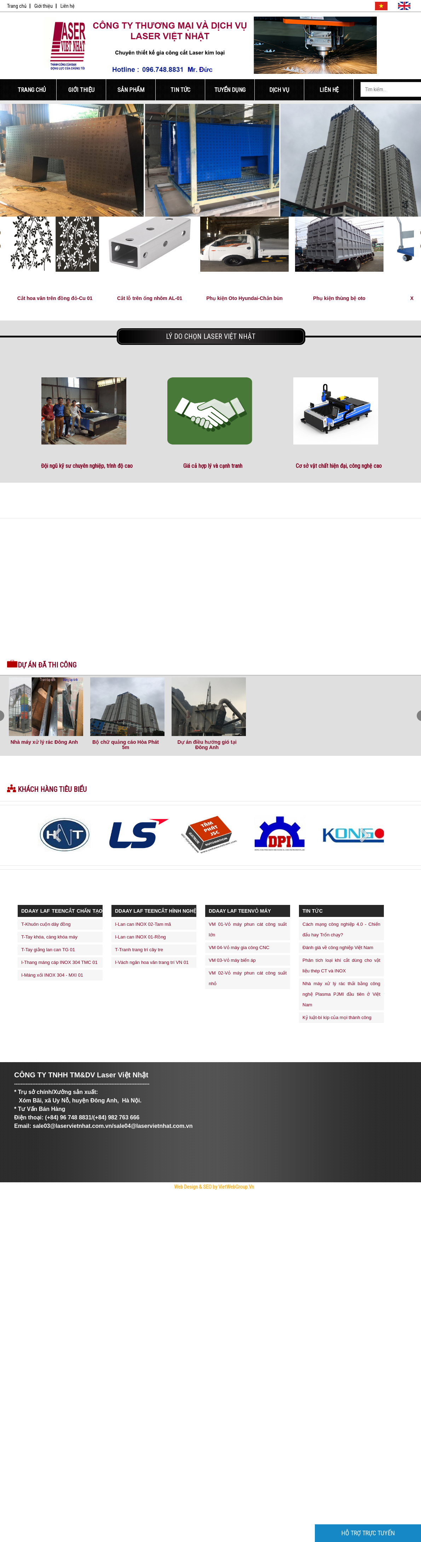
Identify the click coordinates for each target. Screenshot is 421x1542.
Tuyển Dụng (230, 89)
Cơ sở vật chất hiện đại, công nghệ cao (339, 466)
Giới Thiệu (81, 89)
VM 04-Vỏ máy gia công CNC (239, 947)
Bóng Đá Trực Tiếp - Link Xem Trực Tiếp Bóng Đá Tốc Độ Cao (129, 1200)
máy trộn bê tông (200, 1200)
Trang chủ (17, 6)
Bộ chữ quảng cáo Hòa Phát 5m (125, 744)
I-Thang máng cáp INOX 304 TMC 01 (59, 962)
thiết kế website (175, 1200)
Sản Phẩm (130, 89)
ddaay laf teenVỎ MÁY (240, 911)
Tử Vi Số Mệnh (161, 1200)
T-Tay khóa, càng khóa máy (49, 937)
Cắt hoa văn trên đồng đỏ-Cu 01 (55, 298)
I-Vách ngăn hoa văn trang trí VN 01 (152, 962)
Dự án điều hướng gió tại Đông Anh (206, 744)
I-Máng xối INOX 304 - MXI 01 (52, 975)
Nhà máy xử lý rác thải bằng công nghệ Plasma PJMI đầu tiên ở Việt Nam (341, 994)
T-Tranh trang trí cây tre (139, 949)
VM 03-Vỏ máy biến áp (232, 960)
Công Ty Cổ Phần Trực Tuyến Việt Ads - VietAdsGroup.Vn (80, 1200)
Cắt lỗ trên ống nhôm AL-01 (149, 298)
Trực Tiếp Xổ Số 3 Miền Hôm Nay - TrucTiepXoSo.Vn (35, 1200)
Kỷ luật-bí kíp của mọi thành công (336, 1017)
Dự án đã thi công (47, 665)
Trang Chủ (32, 89)
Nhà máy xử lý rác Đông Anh (44, 742)
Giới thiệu (43, 6)
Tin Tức (180, 89)
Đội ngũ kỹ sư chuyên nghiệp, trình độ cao (87, 466)
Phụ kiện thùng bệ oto (339, 298)
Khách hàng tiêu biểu (52, 789)
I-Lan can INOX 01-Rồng (140, 937)
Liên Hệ (329, 89)
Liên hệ (67, 6)
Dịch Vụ (279, 89)
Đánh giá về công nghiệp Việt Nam (337, 947)
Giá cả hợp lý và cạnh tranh (212, 466)
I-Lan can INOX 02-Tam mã (143, 924)
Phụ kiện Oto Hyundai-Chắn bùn (244, 298)
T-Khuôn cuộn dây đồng (46, 924)
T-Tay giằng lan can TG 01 (48, 949)
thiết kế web (187, 1200)
